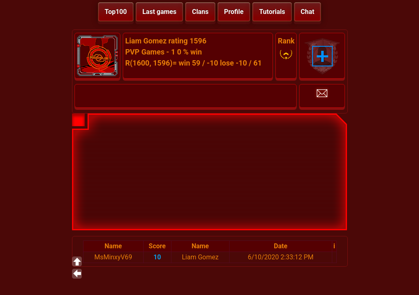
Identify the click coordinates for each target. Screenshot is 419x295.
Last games (159, 12)
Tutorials (272, 12)
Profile (234, 12)
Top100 (116, 12)
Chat (307, 12)
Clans (200, 12)
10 (157, 257)
